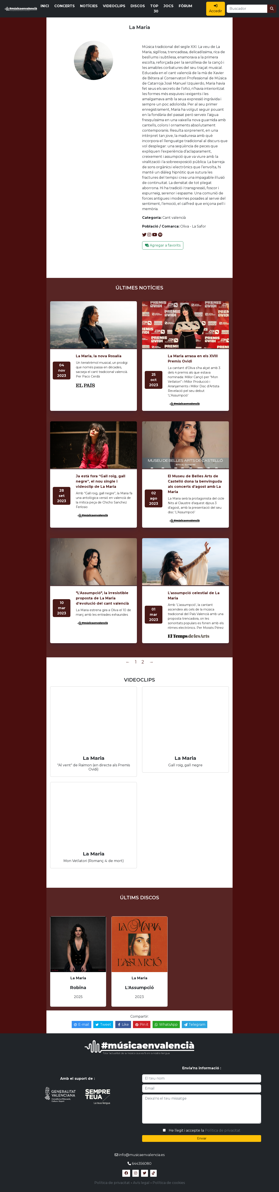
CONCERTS (64, 6)
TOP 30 (154, 8)
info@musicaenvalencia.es (142, 1155)
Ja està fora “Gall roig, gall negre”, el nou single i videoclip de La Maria (100, 481)
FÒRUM (185, 6)
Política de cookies (169, 1183)
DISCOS (138, 6)
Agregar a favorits (162, 245)
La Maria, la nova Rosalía (98, 356)
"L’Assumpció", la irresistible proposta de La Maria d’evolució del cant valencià (102, 598)
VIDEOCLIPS (114, 6)
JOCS (168, 6)
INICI (45, 6)
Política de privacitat (222, 1130)
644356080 (141, 1163)
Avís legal (141, 1183)
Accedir (215, 8)
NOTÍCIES (89, 6)
